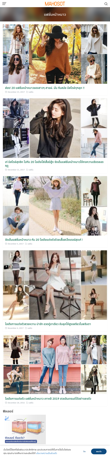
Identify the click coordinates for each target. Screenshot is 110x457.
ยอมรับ (99, 451)
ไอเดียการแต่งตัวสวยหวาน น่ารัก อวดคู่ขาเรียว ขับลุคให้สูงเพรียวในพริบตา (48, 324)
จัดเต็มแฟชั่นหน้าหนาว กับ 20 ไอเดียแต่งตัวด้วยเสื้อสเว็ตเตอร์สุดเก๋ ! (44, 239)
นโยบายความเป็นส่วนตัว (46, 453)
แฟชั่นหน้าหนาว (55, 14)
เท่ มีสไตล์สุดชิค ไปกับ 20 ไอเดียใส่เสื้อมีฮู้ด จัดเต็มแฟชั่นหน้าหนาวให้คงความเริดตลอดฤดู (54, 164)
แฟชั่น (31, 91)
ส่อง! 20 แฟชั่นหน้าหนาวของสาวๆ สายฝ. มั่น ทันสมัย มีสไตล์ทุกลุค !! (45, 88)
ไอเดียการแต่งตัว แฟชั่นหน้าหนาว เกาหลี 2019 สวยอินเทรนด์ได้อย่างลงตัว (48, 398)
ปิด (84, 451)
